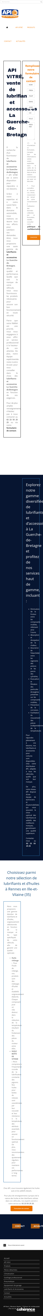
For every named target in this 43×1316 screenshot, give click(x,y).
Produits (7, 1266)
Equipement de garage (13, 1285)
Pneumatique (9, 1281)
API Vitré (7, 1262)
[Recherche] (41, 1)
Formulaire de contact (21, 1208)
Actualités (8, 1297)
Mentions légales (15, 1306)
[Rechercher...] (20, 1)
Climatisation (9, 1274)
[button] (21, 1245)
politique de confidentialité (33, 227)
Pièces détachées (10, 1270)
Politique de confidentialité (31, 1306)
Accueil (7, 1258)
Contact (7, 1293)
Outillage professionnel (13, 1277)
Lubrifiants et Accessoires (14, 1289)
